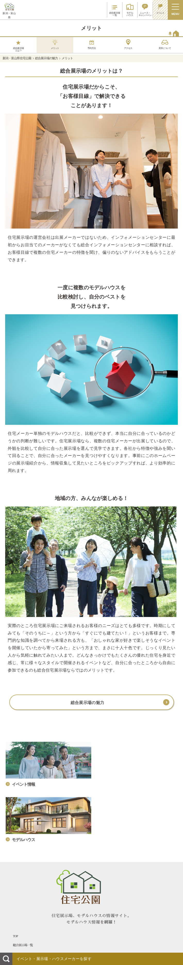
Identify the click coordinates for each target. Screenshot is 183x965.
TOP (15, 936)
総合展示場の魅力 (46, 58)
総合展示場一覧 (23, 945)
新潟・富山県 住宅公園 (17, 58)
